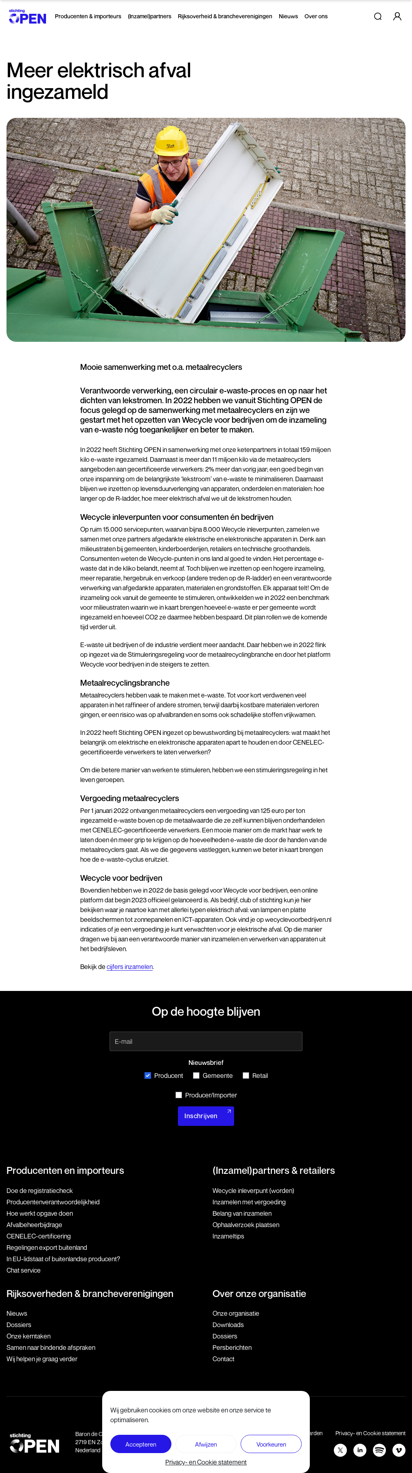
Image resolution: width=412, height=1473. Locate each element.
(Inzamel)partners (149, 16)
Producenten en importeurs (65, 1170)
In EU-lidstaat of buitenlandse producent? (63, 1259)
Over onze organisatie (259, 1293)
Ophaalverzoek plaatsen (246, 1225)
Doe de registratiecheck (40, 1190)
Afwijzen (206, 1444)
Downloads (228, 1325)
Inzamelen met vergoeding (249, 1202)
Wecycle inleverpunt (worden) (253, 1190)
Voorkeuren (271, 1444)
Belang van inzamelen (242, 1213)
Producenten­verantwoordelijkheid (53, 1202)
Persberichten (232, 1347)
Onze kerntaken (28, 1336)
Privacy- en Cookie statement (206, 1462)
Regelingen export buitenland (47, 1247)
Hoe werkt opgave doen (40, 1213)
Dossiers (19, 1325)
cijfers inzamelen (130, 966)
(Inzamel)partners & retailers (274, 1170)
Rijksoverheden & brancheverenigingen (90, 1293)
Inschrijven (200, 1116)
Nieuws (288, 16)
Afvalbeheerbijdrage (34, 1225)
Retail (255, 1075)
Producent (164, 1075)
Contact (223, 1359)
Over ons (316, 16)
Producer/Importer (206, 1095)
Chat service (24, 1270)
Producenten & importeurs (88, 16)
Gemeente (213, 1075)
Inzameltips (228, 1236)
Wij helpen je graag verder (42, 1359)
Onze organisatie (236, 1313)
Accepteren (140, 1444)
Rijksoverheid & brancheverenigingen (225, 16)
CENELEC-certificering (39, 1236)
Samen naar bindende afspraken (51, 1347)
